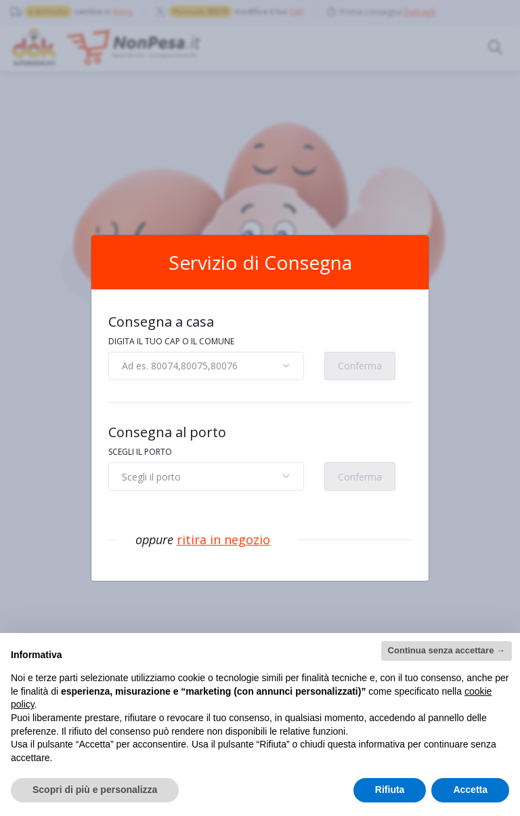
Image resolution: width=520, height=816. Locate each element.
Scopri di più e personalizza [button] (94, 789)
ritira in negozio (223, 539)
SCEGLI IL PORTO (140, 452)
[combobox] (206, 366)
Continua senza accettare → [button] (446, 650)
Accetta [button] (470, 789)
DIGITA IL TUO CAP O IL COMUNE (171, 341)
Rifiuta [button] (390, 789)
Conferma (360, 365)
